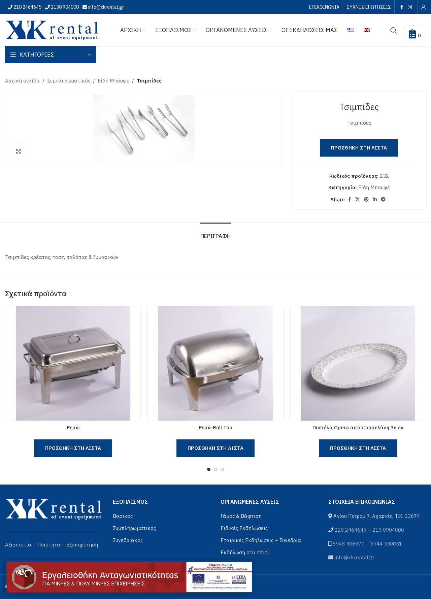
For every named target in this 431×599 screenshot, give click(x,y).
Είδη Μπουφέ (113, 80)
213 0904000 (388, 530)
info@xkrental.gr (105, 7)
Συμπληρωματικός (68, 80)
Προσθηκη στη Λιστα (359, 147)
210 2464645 (26, 7)
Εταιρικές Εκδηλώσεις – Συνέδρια (261, 540)
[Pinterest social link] (366, 199)
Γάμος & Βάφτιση (241, 516)
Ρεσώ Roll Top (215, 427)
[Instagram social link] (410, 7)
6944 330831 (386, 543)
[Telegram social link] (383, 199)
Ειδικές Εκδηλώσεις (244, 528)
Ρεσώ (73, 427)
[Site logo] (52, 29)
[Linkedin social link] (375, 199)
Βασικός (123, 516)
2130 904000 (64, 7)
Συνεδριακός (128, 540)
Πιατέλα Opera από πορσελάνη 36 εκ (357, 427)
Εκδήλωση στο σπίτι (245, 552)
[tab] (215, 233)
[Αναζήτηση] (393, 30)
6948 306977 (348, 543)
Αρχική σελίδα (22, 80)
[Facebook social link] (401, 7)
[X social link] (358, 199)
